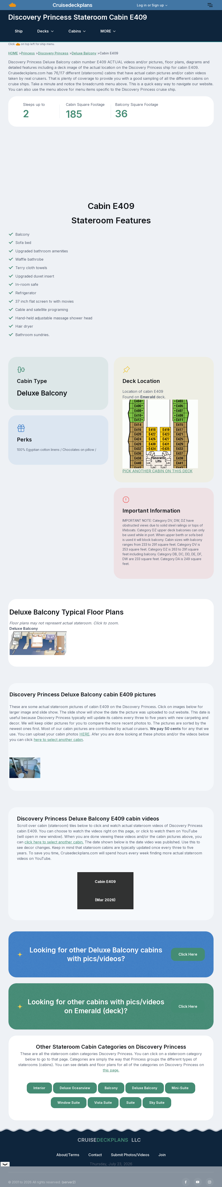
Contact (95, 1154)
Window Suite (68, 1102)
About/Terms (67, 1154)
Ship (19, 31)
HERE (84, 734)
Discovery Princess (53, 53)
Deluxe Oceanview (75, 1088)
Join (162, 1154)
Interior (39, 1088)
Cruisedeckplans (71, 5)
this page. (111, 1070)
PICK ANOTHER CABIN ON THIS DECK (157, 471)
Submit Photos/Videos (130, 1154)
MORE (105, 31)
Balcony (111, 1088)
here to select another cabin (58, 739)
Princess (28, 53)
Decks (43, 31)
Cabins (74, 31)
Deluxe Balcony (84, 53)
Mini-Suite (180, 1088)
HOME (13, 53)
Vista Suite (103, 1102)
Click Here (188, 954)
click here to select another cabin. (54, 842)
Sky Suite (157, 1102)
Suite (130, 1102)
